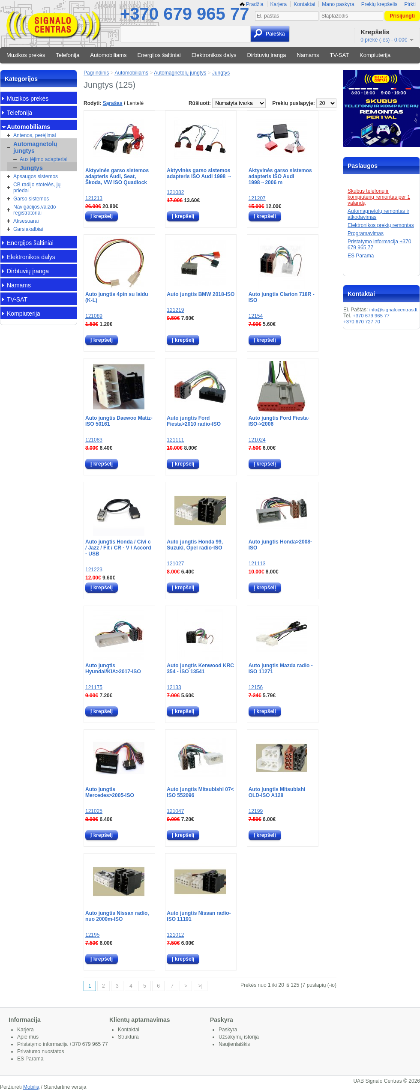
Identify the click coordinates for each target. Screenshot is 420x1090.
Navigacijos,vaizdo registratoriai (34, 210)
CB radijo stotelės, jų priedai (36, 188)
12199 (256, 811)
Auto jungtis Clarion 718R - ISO (282, 297)
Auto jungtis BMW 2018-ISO (200, 294)
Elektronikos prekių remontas (381, 225)
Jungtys (31, 167)
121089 (93, 316)
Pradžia (252, 4)
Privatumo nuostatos (40, 1051)
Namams (308, 55)
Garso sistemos (31, 199)
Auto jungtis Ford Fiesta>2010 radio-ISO (194, 421)
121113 (257, 564)
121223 (93, 570)
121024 (257, 440)
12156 (256, 687)
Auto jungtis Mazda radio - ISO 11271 (281, 669)
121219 (175, 310)
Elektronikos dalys (214, 55)
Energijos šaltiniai (159, 55)
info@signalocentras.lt (393, 309)
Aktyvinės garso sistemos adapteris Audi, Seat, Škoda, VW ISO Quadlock (117, 176)
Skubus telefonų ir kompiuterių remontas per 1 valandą (379, 197)
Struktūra (128, 1037)
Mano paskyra (338, 4)
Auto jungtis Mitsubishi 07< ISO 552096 (200, 792)
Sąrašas (113, 103)
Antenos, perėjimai (34, 135)
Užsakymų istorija (239, 1037)
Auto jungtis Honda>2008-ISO (280, 545)
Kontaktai (304, 4)
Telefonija (67, 55)
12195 (92, 935)
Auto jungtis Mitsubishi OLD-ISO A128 (277, 792)
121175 (93, 687)
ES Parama (361, 256)
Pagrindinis (96, 73)
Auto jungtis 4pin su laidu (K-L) (116, 297)
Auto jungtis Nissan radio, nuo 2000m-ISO (117, 916)
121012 (175, 935)
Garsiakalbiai (28, 229)
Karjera (278, 4)
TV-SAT (339, 55)
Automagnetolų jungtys (35, 147)
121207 (257, 198)
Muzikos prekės (25, 55)
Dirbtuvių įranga (266, 55)
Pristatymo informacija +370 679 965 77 (62, 1044)
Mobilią (31, 1087)
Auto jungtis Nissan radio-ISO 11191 (199, 916)
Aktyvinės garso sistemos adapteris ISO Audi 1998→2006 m (280, 176)
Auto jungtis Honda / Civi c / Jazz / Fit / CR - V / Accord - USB (118, 548)
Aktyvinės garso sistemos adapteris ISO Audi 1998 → (199, 173)
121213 (93, 198)
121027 (175, 564)
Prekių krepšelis (379, 4)
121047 (175, 811)
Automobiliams (108, 55)
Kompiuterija (375, 55)
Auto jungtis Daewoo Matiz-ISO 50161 (119, 421)
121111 (175, 440)
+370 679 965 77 (184, 13)
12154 (256, 316)
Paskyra (228, 1030)
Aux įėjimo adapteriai (43, 159)
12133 (174, 687)
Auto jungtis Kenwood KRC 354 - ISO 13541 (200, 669)
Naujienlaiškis (234, 1044)
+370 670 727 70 (361, 321)
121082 (175, 192)
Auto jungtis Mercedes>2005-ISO (109, 792)
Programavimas (366, 233)
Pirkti (410, 4)
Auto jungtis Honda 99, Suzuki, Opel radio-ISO (195, 545)
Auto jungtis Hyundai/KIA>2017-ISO (113, 669)
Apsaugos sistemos (35, 176)
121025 (93, 811)
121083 (93, 440)
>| (200, 986)
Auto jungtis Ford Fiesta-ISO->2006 (279, 421)
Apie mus (28, 1037)
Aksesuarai (26, 221)
